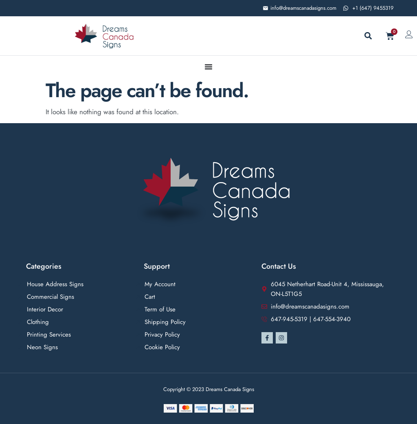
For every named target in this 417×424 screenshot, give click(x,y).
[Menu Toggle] (208, 67)
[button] (368, 36)
